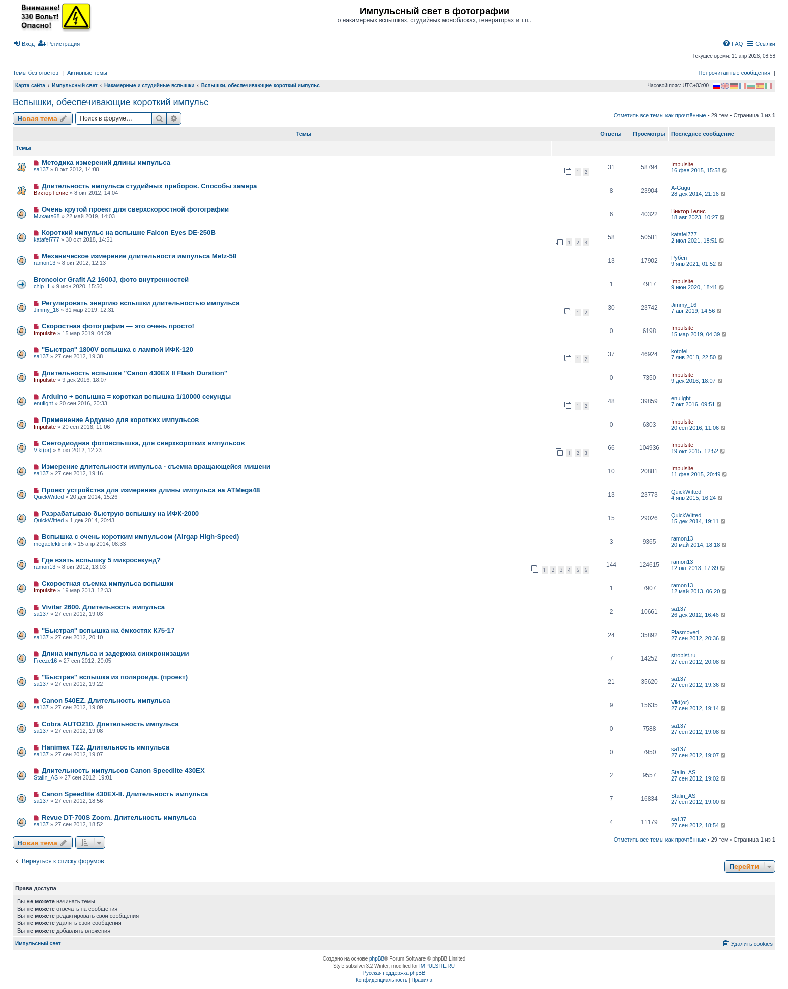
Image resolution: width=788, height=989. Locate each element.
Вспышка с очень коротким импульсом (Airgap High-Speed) (140, 537)
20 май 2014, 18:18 (699, 545)
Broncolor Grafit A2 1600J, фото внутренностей (111, 279)
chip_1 (42, 286)
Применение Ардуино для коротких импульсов (120, 420)
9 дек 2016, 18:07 (697, 381)
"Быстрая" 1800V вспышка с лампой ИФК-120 (117, 349)
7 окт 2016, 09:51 (697, 404)
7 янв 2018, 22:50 (697, 357)
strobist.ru (683, 655)
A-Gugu (680, 188)
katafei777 (46, 239)
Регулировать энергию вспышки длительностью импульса (141, 303)
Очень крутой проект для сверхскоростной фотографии (135, 209)
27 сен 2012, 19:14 (699, 708)
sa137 (41, 169)
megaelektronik (53, 544)
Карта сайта (30, 85)
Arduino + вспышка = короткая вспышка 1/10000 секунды (136, 396)
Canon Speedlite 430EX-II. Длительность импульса (125, 794)
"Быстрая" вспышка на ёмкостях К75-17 (108, 630)
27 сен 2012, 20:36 (699, 638)
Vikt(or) (42, 450)
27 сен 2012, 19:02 (699, 778)
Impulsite (682, 164)
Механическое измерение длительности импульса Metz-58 (139, 256)
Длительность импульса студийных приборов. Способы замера (149, 186)
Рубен (679, 258)
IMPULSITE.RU (437, 966)
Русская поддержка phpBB (393, 973)
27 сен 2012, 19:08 (699, 732)
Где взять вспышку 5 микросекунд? (101, 560)
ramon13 (44, 263)
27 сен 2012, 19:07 (699, 755)
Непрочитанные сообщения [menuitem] (735, 73)
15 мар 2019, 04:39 (699, 334)
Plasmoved (685, 632)
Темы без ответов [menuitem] (35, 73)
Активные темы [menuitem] (87, 73)
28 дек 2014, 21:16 (699, 194)
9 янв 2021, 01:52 (697, 264)
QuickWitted (49, 497)
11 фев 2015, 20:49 (700, 474)
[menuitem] (24, 44)
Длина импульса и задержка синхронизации (115, 653)
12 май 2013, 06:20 (699, 591)
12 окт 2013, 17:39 (698, 568)
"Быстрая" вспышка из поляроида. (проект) (115, 677)
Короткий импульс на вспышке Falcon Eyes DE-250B (129, 232)
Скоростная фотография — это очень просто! (118, 326)
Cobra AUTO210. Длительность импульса (110, 724)
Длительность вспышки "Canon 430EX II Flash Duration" (134, 373)
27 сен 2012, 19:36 (699, 685)
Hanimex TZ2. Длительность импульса (105, 747)
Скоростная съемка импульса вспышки (108, 583)
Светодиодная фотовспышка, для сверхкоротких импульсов (143, 443)
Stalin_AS (46, 777)
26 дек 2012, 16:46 (699, 615)
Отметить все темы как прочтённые (660, 115)
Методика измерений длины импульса (106, 162)
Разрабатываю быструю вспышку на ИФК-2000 (120, 513)
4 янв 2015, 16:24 (697, 498)
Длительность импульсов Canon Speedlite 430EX (123, 770)
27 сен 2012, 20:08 (699, 661)
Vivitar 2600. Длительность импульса (103, 607)
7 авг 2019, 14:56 (697, 311)
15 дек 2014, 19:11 (699, 521)
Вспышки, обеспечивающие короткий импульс (110, 102)
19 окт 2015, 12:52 (698, 451)
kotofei (679, 351)
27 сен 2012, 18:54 (699, 825)
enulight (43, 403)
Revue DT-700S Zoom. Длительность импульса (119, 817)
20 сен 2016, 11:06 (699, 428)
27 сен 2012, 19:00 (699, 802)
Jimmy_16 (46, 310)
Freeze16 (45, 660)
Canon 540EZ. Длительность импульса (106, 700)
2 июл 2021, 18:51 (698, 240)
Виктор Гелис (51, 193)
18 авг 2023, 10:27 (698, 217)
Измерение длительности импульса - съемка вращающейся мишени (156, 466)
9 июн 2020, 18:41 (698, 287)
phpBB (376, 959)
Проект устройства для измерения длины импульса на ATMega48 (151, 490)
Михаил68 (47, 216)
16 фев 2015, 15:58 (700, 170)
